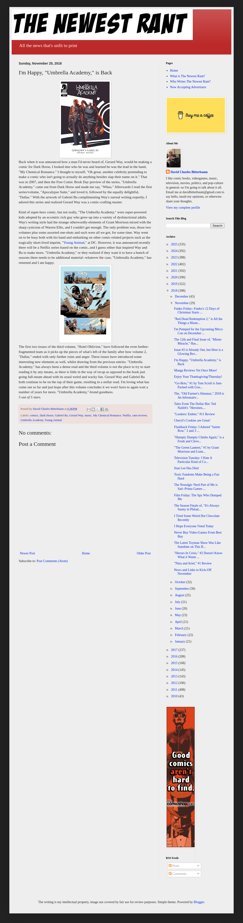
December (182, 296)
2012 (175, 683)
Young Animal (74, 242)
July (178, 602)
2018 (175, 290)
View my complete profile (183, 207)
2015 (175, 663)
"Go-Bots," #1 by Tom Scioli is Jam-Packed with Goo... (198, 385)
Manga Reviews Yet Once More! (195, 370)
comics (34, 415)
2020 (175, 277)
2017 (175, 650)
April (178, 622)
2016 (175, 656)
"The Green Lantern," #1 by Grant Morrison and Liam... (196, 449)
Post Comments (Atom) (52, 561)
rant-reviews (139, 415)
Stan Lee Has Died (186, 468)
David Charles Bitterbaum (189, 172)
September (182, 588)
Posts (174, 866)
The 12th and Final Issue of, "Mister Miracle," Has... (198, 341)
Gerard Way (76, 415)
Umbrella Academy (32, 420)
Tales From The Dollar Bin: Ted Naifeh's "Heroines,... (195, 406)
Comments (177, 874)
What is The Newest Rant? (187, 76)
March (179, 628)
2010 (175, 696)
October (180, 582)
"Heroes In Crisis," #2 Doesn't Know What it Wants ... (198, 555)
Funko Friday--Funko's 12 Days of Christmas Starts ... (196, 310)
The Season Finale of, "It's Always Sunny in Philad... (196, 507)
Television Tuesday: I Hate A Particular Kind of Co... (193, 460)
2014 (175, 670)
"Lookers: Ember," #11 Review (194, 414)
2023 (175, 257)
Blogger (199, 902)
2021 (175, 271)
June (178, 608)
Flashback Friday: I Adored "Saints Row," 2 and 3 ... (197, 429)
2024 (175, 251)
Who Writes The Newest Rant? (190, 81)
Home (86, 553)
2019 (175, 284)
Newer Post (27, 553)
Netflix (127, 415)
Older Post (144, 553)
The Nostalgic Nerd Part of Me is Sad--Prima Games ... (196, 487)
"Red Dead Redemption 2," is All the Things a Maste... (198, 321)
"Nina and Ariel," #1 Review (193, 563)
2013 (175, 676)
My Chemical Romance (107, 415)
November (182, 303)
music (88, 415)
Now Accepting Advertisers (188, 87)
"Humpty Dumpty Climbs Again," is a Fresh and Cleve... (199, 439)
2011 (174, 689)
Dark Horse (46, 415)
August (180, 595)
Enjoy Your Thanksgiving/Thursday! (198, 376)
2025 (175, 244)
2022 (175, 264)
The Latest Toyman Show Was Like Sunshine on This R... (197, 545)
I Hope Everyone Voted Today (194, 526)
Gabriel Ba (61, 415)
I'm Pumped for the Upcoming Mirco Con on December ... (198, 331)
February (181, 635)
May (178, 615)
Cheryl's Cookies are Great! (192, 420)
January (180, 641)
